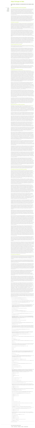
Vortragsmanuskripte (26, 426)
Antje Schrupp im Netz (17, 1)
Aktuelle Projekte (15, 426)
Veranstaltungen (19, 426)
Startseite (12, 426)
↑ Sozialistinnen (8, 10)
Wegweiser (22, 426)
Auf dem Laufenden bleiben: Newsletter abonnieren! (16, 425)
